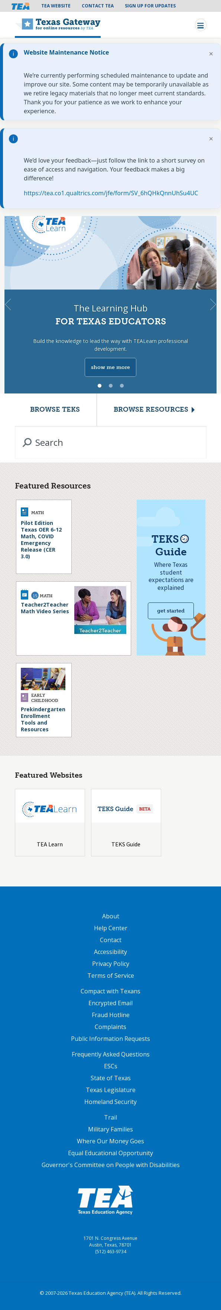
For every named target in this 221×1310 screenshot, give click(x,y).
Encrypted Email (110, 1003)
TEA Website (56, 6)
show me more (110, 367)
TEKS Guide (125, 844)
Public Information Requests (110, 1039)
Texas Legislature (111, 1090)
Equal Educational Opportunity (110, 1153)
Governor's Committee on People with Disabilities (111, 1165)
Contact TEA (98, 6)
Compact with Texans (110, 991)
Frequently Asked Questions (111, 1054)
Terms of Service (110, 975)
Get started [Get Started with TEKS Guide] (171, 611)
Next (213, 304)
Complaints (110, 1027)
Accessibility (110, 952)
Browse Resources (151, 410)
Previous (8, 304)
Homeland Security (110, 1102)
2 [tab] (110, 386)
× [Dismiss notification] (211, 54)
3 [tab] (122, 386)
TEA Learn (50, 844)
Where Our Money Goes (110, 1141)
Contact (110, 940)
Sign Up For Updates (150, 6)
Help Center (110, 928)
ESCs (110, 1066)
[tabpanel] (110, 304)
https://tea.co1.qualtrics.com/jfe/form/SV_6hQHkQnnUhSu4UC (111, 193)
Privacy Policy (110, 964)
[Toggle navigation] (201, 25)
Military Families (110, 1129)
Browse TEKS (55, 410)
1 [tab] (99, 386)
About (110, 916)
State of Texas (111, 1078)
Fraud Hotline (111, 1015)
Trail (110, 1117)
